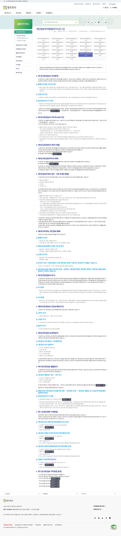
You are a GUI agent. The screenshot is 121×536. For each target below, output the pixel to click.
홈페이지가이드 (61, 31)
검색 (76, 22)
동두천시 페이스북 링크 (106, 518)
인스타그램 (88, 22)
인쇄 (105, 22)
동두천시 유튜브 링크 (95, 518)
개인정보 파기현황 (21, 40)
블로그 (92, 22)
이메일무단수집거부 (21, 49)
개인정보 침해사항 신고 (22, 38)
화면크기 (104, 4)
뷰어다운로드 (19, 61)
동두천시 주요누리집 (78, 4)
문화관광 (87, 4)
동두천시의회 (96, 4)
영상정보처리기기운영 (21, 45)
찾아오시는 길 (97, 509)
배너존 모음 (19, 72)
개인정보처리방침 (20, 32)
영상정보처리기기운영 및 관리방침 (23, 525)
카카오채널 (99, 22)
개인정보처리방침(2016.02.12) (97, 31)
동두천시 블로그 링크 (102, 518)
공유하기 (102, 22)
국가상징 (4, 1)
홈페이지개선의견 (20, 53)
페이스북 (95, 22)
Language (113, 4)
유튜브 (85, 22)
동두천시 (9, 7)
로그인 (106, 7)
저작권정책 (18, 57)
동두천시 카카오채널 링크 (109, 518)
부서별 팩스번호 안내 (99, 506)
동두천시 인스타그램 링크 (98, 518)
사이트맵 (114, 7)
